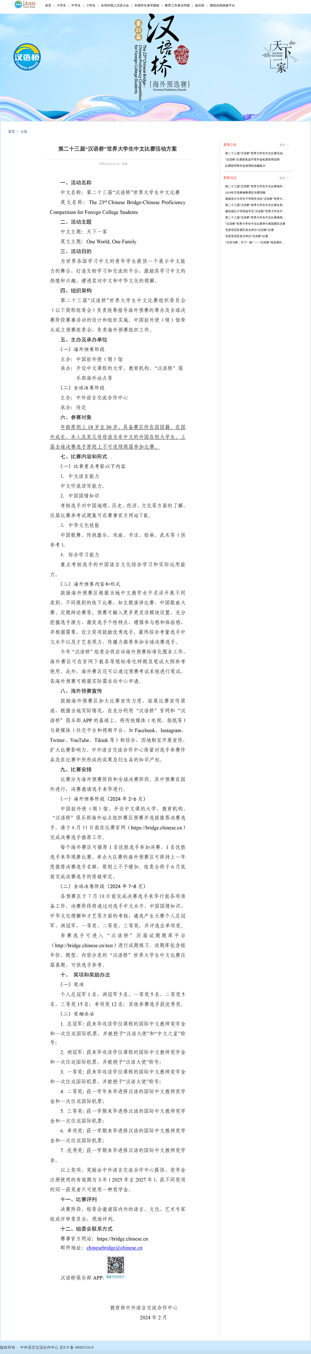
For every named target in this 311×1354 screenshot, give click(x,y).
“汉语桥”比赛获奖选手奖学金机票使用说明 (252, 159)
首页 (48, 5)
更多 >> (284, 145)
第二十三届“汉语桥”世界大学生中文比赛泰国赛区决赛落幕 (262, 217)
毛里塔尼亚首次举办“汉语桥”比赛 (246, 236)
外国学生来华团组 (146, 5)
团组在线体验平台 (222, 5)
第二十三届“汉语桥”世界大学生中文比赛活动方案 (256, 153)
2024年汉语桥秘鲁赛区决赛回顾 (245, 192)
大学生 (61, 5)
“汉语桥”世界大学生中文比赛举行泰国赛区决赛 (255, 223)
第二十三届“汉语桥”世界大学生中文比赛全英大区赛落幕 (261, 205)
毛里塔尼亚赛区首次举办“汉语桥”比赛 (249, 230)
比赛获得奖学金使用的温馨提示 (245, 165)
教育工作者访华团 (177, 5)
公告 (24, 131)
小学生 (91, 5)
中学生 (76, 5)
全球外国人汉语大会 (115, 5)
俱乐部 (199, 5)
